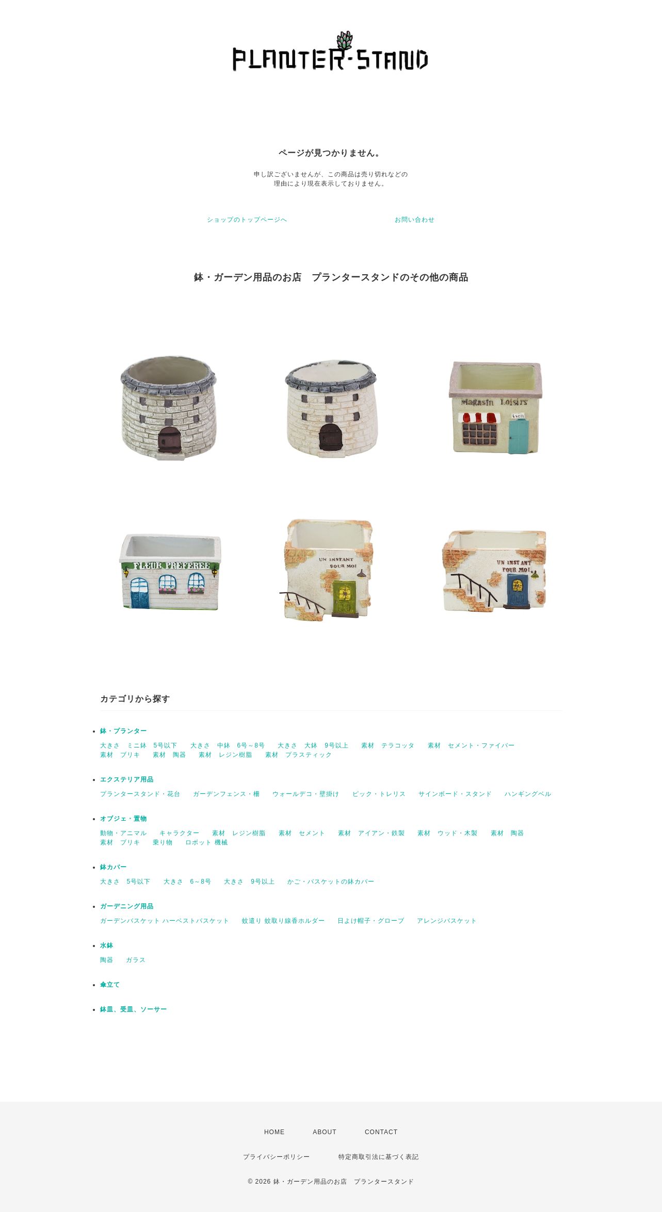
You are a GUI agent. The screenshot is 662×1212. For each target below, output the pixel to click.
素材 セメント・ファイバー (471, 745)
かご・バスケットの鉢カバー (331, 881)
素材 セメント (302, 833)
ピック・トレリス (379, 794)
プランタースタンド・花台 (140, 794)
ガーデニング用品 (127, 906)
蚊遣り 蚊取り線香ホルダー (283, 920)
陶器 (107, 960)
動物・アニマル (123, 833)
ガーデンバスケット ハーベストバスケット (165, 920)
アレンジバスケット (447, 920)
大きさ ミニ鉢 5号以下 (139, 745)
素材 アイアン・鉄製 (371, 833)
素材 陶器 (169, 754)
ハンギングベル (528, 794)
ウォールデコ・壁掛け (306, 794)
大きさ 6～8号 (188, 881)
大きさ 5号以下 (125, 881)
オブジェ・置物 (123, 818)
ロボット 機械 (206, 842)
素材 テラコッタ (388, 745)
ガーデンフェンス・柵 (226, 794)
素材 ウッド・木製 (447, 833)
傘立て (110, 984)
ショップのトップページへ (247, 219)
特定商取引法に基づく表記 (378, 1156)
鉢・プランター (123, 731)
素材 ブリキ (120, 754)
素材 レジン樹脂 (225, 754)
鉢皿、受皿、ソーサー (133, 1009)
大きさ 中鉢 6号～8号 (227, 745)
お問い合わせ (415, 219)
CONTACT (381, 1132)
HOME (274, 1132)
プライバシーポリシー (276, 1156)
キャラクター (179, 833)
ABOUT (324, 1132)
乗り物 (163, 842)
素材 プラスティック (298, 754)
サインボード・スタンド (455, 794)
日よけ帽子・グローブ (371, 920)
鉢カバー (113, 867)
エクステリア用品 (127, 779)
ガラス (136, 960)
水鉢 (107, 945)
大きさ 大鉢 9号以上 (313, 745)
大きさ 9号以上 (249, 881)
